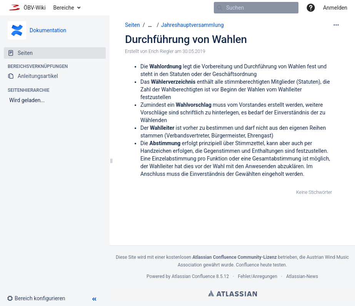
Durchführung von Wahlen (186, 39)
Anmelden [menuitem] (335, 8)
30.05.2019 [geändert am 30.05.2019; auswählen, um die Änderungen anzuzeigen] (193, 51)
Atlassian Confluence (193, 276)
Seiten (132, 25)
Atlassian (232, 293)
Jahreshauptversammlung (192, 25)
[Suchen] (220, 8)
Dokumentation (48, 30)
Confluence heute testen (261, 265)
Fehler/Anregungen (257, 276)
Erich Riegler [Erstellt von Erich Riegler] (160, 51)
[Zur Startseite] (27, 7)
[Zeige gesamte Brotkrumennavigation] (150, 25)
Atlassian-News (302, 276)
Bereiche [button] (63, 8)
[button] (310, 7)
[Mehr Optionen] (336, 25)
